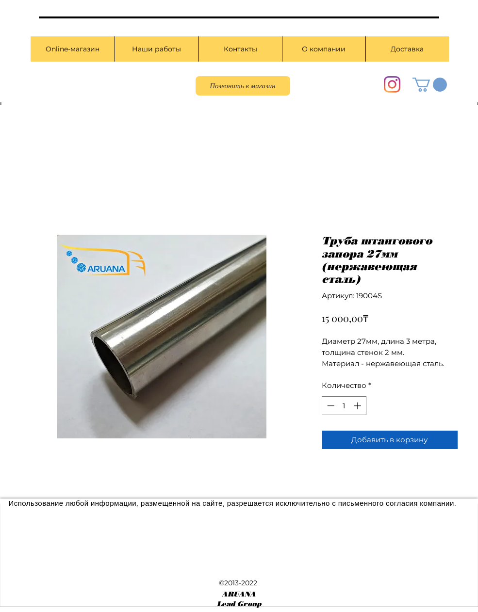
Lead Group (239, 604)
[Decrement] (329, 406)
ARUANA (239, 594)
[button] (429, 85)
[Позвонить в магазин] (243, 86)
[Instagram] (392, 84)
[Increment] (358, 406)
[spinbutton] (344, 406)
